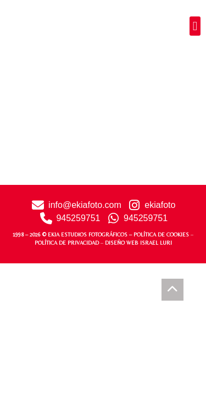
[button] (195, 26)
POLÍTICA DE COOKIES (161, 235)
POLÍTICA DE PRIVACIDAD (67, 243)
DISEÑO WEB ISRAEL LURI (138, 243)
